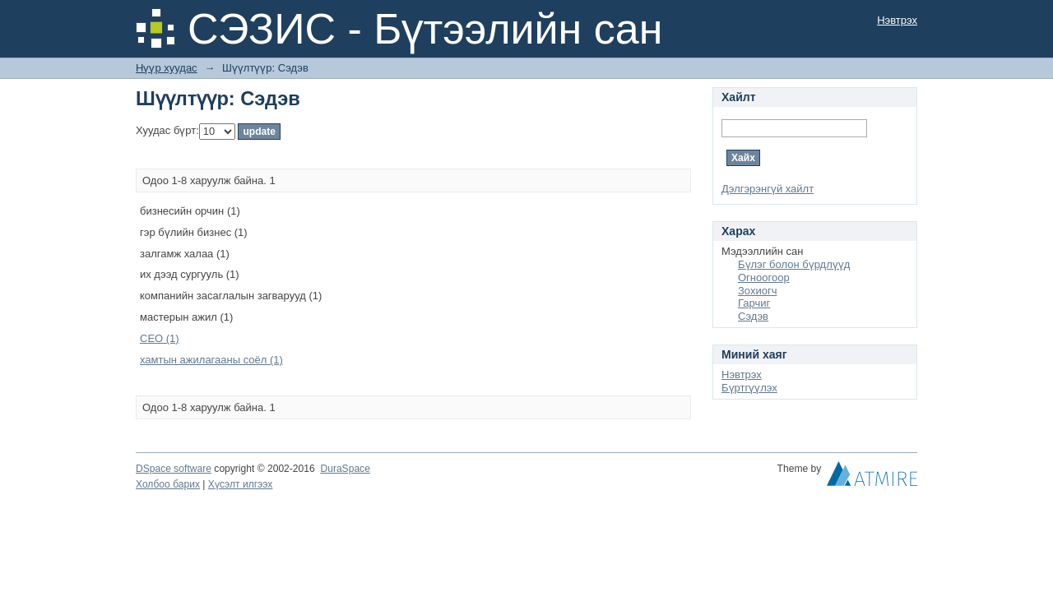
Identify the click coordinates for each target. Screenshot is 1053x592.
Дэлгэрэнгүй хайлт (767, 189)
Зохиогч (757, 290)
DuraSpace (344, 468)
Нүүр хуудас (166, 68)
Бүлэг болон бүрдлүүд (794, 264)
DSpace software (173, 468)
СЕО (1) (159, 338)
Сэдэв (753, 316)
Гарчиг (754, 303)
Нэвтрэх (897, 20)
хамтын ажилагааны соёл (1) (211, 360)
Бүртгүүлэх (749, 388)
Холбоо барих (168, 484)
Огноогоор (764, 277)
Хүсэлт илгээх (240, 484)
